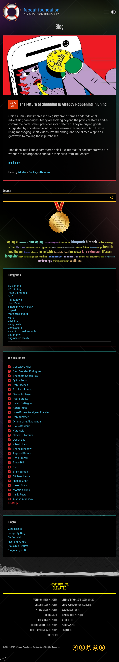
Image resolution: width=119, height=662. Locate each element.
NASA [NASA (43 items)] (20, 257)
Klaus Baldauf (21, 426)
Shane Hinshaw (22, 449)
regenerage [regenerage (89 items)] (55, 256)
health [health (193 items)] (108, 247)
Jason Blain (20, 485)
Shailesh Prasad (22, 389)
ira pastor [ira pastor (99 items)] (75, 252)
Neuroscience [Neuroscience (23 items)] (28, 257)
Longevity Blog (16, 533)
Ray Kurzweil (15, 299)
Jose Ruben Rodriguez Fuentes (31, 412)
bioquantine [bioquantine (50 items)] (64, 242)
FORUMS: (65, 630)
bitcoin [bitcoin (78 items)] (11, 247)
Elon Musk (14, 303)
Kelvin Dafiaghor (23, 403)
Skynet (12, 310)
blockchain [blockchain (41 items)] (20, 247)
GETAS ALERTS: (68, 605)
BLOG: (64, 610)
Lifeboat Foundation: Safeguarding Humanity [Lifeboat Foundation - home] (51, 12)
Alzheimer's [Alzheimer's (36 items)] (23, 243)
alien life (13, 320)
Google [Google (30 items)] (99, 248)
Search (112, 198)
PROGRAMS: (67, 625)
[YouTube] (95, 648)
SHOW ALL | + (13, 503)
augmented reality (18, 338)
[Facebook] (75, 648)
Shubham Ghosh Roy (25, 375)
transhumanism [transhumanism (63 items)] (61, 261)
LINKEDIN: (39, 605)
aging (11, 317)
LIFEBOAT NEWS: (69, 600)
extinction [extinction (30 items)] (78, 248)
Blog (59, 27)
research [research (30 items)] (82, 257)
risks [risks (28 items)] (87, 257)
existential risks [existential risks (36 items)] (67, 248)
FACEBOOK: (37, 600)
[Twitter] (82, 648)
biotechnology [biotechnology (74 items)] (105, 242)
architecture (15, 327)
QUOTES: (50, 635)
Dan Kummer (20, 417)
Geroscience (15, 528)
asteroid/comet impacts (22, 331)
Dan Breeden (20, 385)
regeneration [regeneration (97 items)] (70, 256)
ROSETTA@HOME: (38, 630)
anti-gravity (14, 324)
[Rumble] (102, 648)
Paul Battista (20, 398)
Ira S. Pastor (20, 494)
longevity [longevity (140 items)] (11, 256)
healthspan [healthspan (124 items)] (15, 252)
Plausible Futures (18, 546)
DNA (10, 296)
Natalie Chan (20, 480)
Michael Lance (21, 476)
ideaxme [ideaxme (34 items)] (34, 252)
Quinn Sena (20, 380)
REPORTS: (66, 620)
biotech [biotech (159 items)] (91, 242)
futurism (32, 173)
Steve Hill (18, 462)
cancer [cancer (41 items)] (37, 247)
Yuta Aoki (18, 430)
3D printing (14, 285)
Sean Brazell (20, 458)
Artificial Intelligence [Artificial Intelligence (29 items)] (51, 243)
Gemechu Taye (22, 394)
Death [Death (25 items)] (59, 248)
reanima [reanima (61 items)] (43, 256)
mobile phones (43, 173)
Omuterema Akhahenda (27, 421)
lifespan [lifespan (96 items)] (107, 252)
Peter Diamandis (17, 292)
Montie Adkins (21, 490)
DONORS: (49, 615)
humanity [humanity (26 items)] (27, 252)
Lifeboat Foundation (24, 647)
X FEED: (39, 610)
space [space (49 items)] (101, 256)
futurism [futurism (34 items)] (93, 248)
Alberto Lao (19, 444)
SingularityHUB (17, 550)
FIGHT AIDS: (42, 620)
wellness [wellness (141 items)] (76, 261)
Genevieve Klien (22, 366)
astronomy (14, 334)
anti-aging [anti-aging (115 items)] (36, 242)
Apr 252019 (13, 105)
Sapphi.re (56, 647)
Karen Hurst (20, 407)
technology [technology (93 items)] (45, 261)
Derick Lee (21, 173)
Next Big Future (17, 541)
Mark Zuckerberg (18, 313)
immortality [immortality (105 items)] (46, 252)
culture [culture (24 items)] (54, 248)
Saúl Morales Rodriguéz (27, 371)
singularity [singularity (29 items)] (94, 257)
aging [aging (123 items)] (11, 242)
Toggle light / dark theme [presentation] (113, 12)
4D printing (14, 289)
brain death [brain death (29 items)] (30, 248)
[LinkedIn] (88, 648)
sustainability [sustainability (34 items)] (110, 257)
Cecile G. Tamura (23, 435)
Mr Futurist (14, 537)
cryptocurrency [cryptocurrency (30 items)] (46, 248)
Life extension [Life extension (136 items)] (91, 252)
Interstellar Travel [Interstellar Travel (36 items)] (61, 252)
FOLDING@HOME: (38, 625)
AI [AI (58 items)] (17, 242)
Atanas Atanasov (23, 499)
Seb (15, 467)
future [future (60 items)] (86, 247)
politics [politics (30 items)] (35, 257)
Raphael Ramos (22, 453)
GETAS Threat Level (59, 587)
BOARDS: (65, 615)
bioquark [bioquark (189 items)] (78, 242)
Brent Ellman (20, 471)
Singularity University (20, 306)
